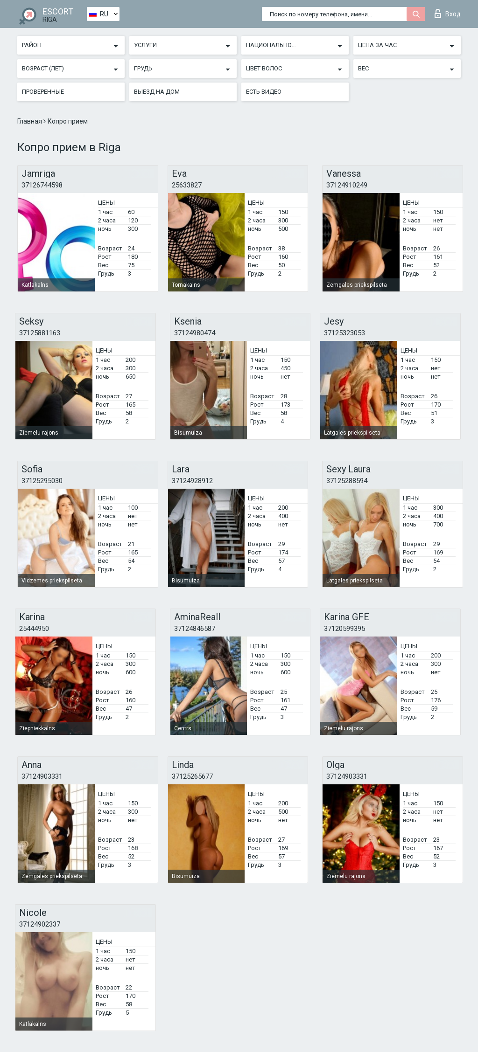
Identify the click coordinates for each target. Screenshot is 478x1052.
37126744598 (42, 185)
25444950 (34, 628)
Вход (448, 13)
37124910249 (346, 185)
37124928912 (192, 481)
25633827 (187, 185)
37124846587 (194, 628)
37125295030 (42, 481)
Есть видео (263, 91)
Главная (30, 121)
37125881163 (39, 333)
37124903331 (42, 776)
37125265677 (192, 776)
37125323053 (344, 333)
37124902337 (39, 924)
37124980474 (194, 333)
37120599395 (344, 628)
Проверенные (43, 91)
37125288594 (346, 481)
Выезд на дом (157, 91)
